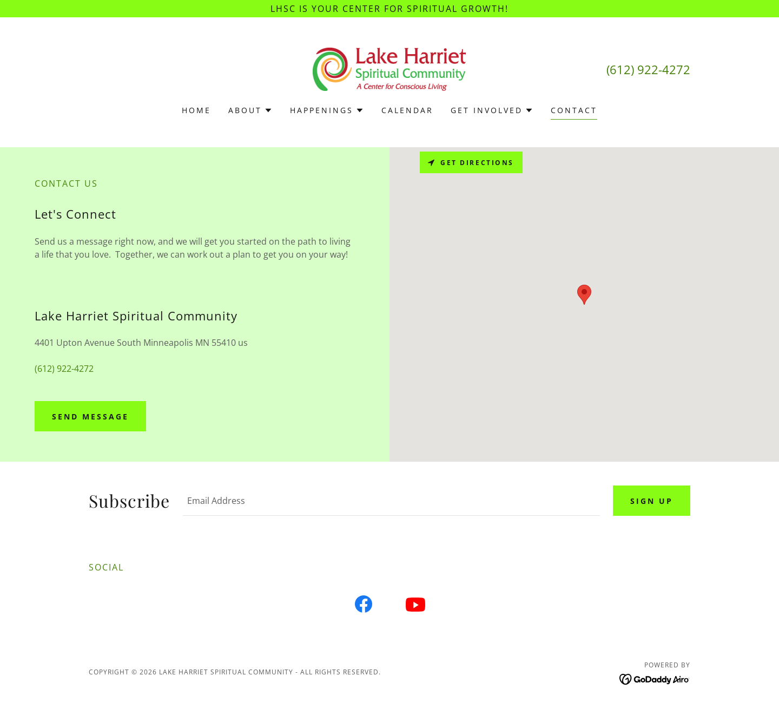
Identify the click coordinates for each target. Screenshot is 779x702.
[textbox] (391, 501)
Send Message (90, 416)
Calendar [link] (407, 110)
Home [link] (196, 110)
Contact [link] (574, 110)
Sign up (651, 501)
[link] (389, 68)
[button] (250, 110)
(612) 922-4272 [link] (648, 69)
